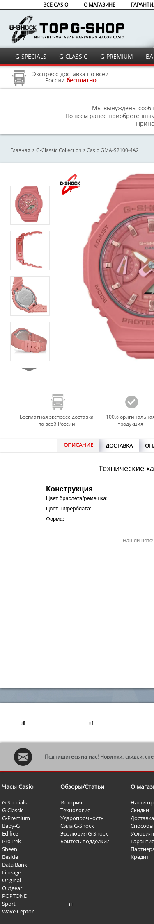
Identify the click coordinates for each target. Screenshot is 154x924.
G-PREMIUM (116, 56)
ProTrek (11, 841)
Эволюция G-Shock (84, 833)
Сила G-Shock (77, 825)
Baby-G (11, 825)
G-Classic (12, 810)
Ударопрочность (82, 818)
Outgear (12, 888)
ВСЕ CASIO (55, 4)
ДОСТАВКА (119, 445)
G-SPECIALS (30, 56)
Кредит (140, 857)
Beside (10, 857)
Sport (9, 903)
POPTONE (14, 895)
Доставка (142, 818)
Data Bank (14, 864)
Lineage (11, 872)
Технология (75, 810)
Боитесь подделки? (84, 841)
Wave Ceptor (18, 911)
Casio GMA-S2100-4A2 (113, 150)
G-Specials (14, 802)
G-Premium (16, 818)
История (71, 802)
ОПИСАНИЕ (78, 444)
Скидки (140, 810)
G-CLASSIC (73, 56)
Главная (20, 150)
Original (11, 880)
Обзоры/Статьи (82, 786)
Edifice (10, 833)
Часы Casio (17, 786)
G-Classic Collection (58, 150)
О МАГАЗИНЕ (99, 4)
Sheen (9, 849)
